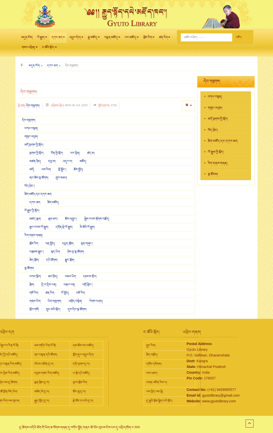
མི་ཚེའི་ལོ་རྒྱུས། (87, 227)
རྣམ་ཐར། (53, 218)
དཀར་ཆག (58, 39)
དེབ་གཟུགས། (33, 105)
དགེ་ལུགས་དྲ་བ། (39, 363)
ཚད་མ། (91, 153)
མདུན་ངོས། (27, 37)
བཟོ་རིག (80, 292)
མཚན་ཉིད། (35, 161)
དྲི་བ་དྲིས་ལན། (49, 284)
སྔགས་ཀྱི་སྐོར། (36, 153)
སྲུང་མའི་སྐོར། (53, 309)
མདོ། (32, 169)
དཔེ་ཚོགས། (52, 260)
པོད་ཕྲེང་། (29, 185)
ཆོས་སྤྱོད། (78, 169)
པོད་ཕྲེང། (213, 130)
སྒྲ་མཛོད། (94, 39)
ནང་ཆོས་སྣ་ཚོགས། (39, 177)
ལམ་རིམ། (46, 169)
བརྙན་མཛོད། (112, 39)
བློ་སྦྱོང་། (62, 169)
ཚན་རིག (164, 39)
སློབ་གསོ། (34, 309)
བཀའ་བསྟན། (31, 128)
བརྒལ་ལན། (70, 284)
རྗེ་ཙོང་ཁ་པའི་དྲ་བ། (41, 400)
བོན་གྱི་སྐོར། (57, 153)
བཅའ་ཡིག (71, 276)
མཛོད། (83, 161)
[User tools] (188, 105)
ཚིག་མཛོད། (53, 202)
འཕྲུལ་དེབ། (76, 39)
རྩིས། (32, 284)
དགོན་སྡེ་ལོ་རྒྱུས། (64, 227)
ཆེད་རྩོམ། (34, 260)
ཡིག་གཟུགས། (55, 301)
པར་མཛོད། (132, 39)
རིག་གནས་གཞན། (33, 235)
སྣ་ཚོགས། (29, 268)
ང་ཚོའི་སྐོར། (49, 49)
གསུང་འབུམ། (31, 136)
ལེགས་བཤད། (96, 301)
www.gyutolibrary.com (198, 401)
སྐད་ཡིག (55, 251)
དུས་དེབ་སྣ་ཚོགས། (77, 309)
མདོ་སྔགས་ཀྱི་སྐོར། (33, 144)
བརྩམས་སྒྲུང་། (36, 251)
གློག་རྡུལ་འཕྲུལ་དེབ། (41, 354)
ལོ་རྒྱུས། (42, 39)
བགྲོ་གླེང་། (87, 284)
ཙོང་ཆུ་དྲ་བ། (37, 391)
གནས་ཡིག (35, 301)
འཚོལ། (239, 37)
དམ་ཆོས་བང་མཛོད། (41, 345)
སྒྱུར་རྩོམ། (69, 260)
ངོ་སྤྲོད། (65, 292)
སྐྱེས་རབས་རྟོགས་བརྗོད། (96, 218)
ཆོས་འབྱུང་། (71, 218)
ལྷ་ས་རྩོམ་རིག (38, 382)
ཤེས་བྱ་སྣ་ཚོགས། (75, 251)
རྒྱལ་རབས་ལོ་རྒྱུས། (39, 227)
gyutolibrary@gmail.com (200, 395)
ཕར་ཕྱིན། (75, 153)
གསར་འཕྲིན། (30, 49)
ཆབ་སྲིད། (53, 276)
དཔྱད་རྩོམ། (68, 243)
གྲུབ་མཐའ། (61, 177)
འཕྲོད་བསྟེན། (76, 301)
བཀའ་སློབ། (35, 276)
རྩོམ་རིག (148, 39)
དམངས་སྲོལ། (90, 276)
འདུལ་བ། (68, 161)
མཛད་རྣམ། (35, 218)
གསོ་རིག (34, 292)
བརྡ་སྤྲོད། (50, 243)
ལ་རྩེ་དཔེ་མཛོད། (39, 373)
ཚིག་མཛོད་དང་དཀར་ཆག (37, 194)
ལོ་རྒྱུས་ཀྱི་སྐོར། (31, 210)
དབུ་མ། (52, 161)
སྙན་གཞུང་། (87, 243)
